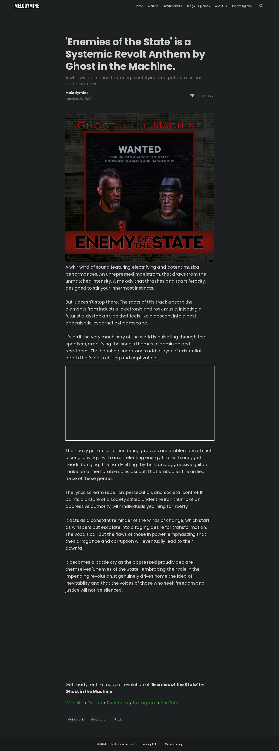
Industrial (98, 719)
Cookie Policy (173, 744)
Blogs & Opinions (198, 6)
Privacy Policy (151, 744)
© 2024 (101, 744)
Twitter (95, 703)
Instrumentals (172, 6)
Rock (117, 719)
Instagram (144, 703)
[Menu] (261, 6)
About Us (221, 6)
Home (139, 6)
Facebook (118, 703)
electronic (76, 719)
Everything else (242, 6)
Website (74, 703)
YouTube (170, 703)
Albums (153, 6)
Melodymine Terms (124, 744)
